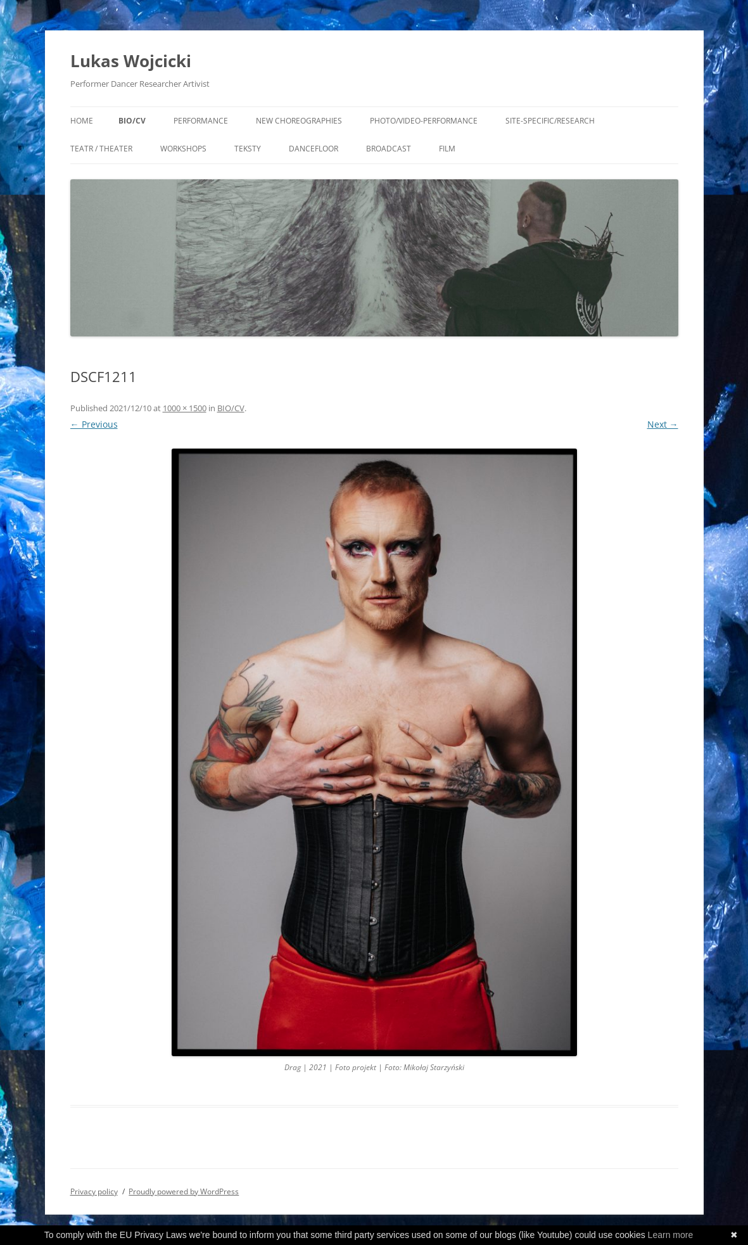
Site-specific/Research (550, 120)
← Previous (94, 424)
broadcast (388, 148)
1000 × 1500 (184, 408)
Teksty (247, 148)
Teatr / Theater (101, 148)
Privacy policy (94, 1191)
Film (447, 148)
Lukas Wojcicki (130, 60)
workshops (183, 148)
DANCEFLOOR (313, 148)
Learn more (671, 1235)
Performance (201, 120)
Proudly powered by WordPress (184, 1191)
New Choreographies (299, 120)
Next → (662, 424)
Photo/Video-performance (424, 120)
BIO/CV (132, 120)
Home (81, 120)
